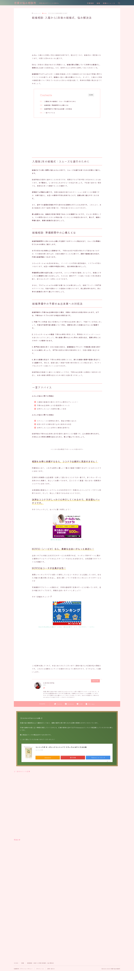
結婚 (98, 3)
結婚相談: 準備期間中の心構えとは (56, 105)
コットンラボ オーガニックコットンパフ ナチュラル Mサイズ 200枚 (61, 747)
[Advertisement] (67, 37)
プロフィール (40, 968)
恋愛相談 (90, 3)
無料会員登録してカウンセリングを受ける (67, 539)
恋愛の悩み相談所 (25, 3)
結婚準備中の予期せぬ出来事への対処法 (58, 109)
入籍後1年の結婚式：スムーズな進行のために (60, 101)
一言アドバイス (49, 113)
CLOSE (91, 94)
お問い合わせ (51, 968)
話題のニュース (109, 3)
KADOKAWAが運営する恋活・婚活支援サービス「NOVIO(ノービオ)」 (67, 627)
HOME (16, 963)
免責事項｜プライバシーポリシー (23, 968)
